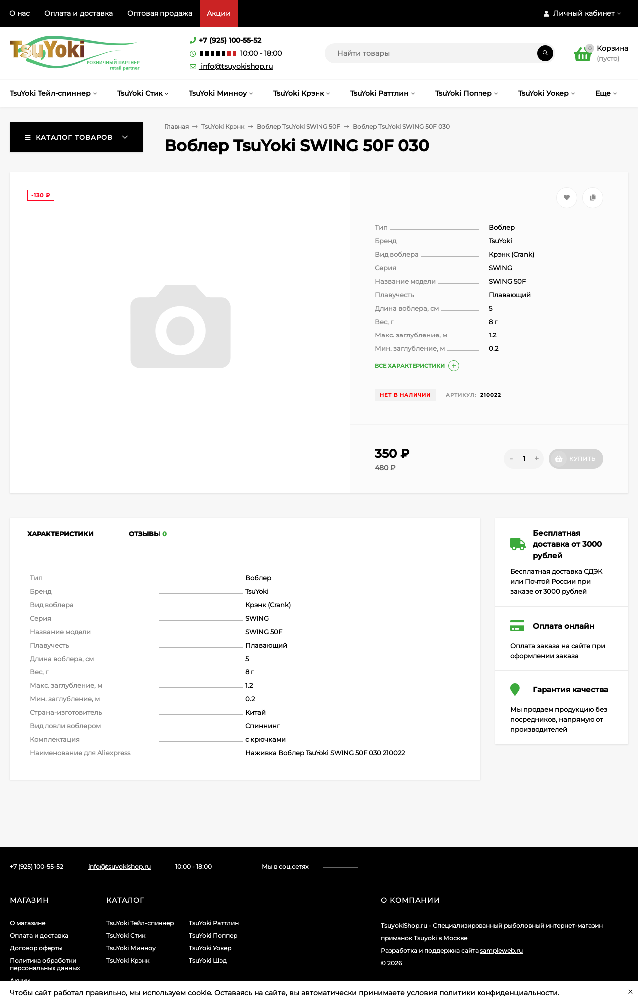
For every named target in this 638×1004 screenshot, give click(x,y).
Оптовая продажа (159, 13)
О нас (19, 13)
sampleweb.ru (501, 950)
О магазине (27, 923)
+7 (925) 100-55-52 (230, 40)
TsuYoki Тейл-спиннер (140, 923)
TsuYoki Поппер (213, 935)
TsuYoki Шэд (208, 960)
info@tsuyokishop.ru (231, 66)
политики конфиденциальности (498, 992)
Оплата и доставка (78, 13)
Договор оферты (36, 948)
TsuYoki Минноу (131, 948)
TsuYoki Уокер (210, 948)
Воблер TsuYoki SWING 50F (298, 126)
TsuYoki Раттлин (214, 923)
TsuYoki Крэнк (222, 126)
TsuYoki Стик (125, 935)
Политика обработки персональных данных (45, 964)
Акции (219, 13)
